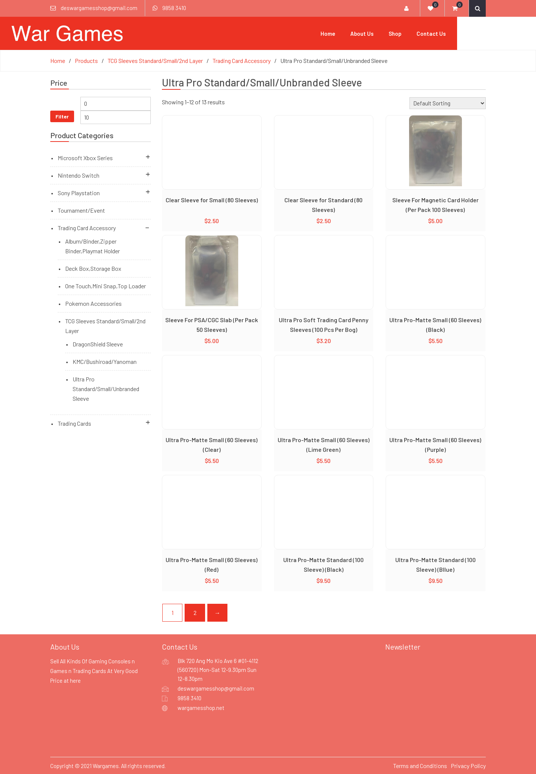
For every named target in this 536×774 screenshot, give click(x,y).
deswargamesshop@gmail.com (99, 7)
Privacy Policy (468, 765)
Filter (62, 115)
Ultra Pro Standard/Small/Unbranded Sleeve (106, 388)
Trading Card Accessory (87, 227)
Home (367, 33)
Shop (434, 33)
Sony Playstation (79, 192)
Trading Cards (74, 422)
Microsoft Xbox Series (85, 157)
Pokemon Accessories (93, 303)
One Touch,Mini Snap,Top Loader (105, 285)
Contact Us (471, 33)
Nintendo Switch (78, 174)
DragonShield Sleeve (98, 343)
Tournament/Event (81, 209)
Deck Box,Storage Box (93, 268)
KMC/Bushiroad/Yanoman (105, 361)
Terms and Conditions (420, 765)
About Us (402, 33)
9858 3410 (174, 7)
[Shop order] (447, 103)
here (75, 680)
